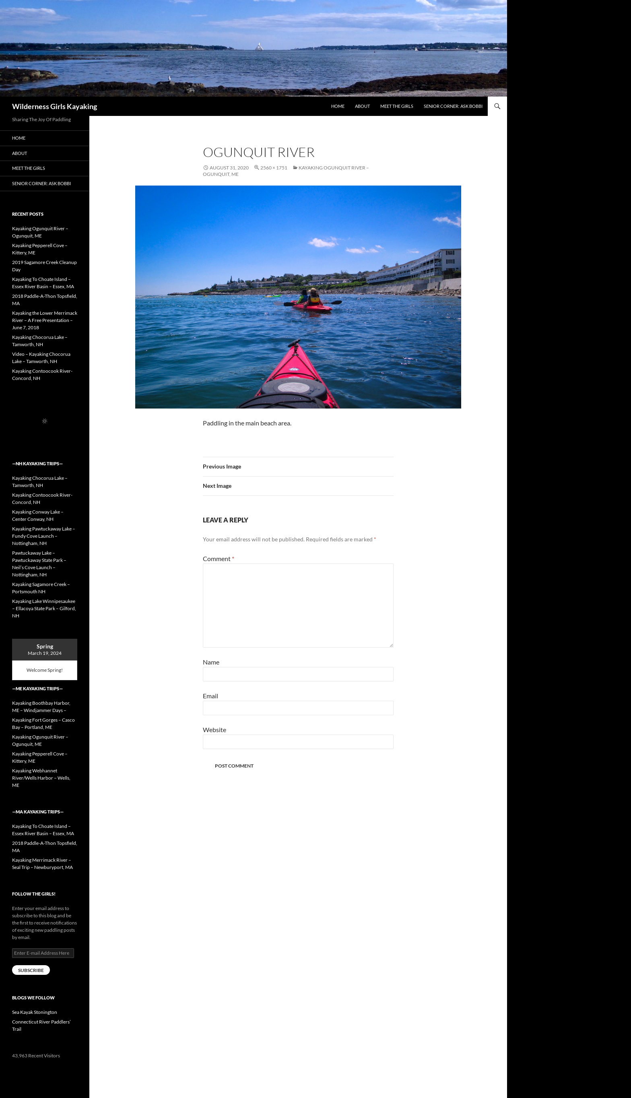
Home (337, 106)
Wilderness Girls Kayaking (54, 106)
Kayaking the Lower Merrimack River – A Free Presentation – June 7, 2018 (44, 320)
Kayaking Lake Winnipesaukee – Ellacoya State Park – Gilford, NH (44, 608)
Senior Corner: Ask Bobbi (453, 106)
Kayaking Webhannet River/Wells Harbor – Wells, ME (41, 778)
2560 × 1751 (273, 168)
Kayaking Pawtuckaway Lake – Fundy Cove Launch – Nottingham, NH (43, 536)
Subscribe (31, 970)
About (362, 106)
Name (211, 662)
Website (214, 729)
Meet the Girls (396, 106)
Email (210, 696)
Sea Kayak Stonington (34, 1012)
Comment (218, 558)
